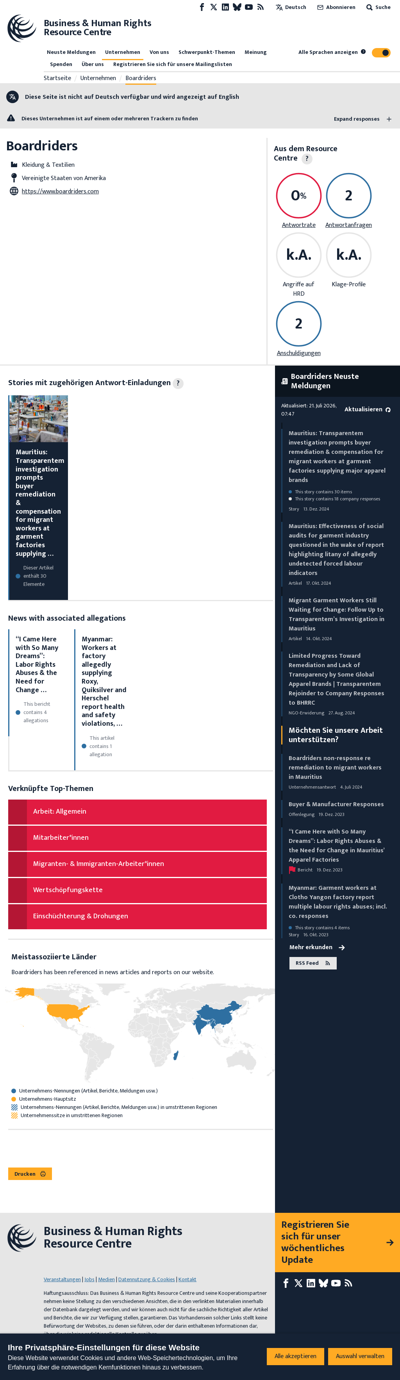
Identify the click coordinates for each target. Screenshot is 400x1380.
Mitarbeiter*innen (61, 838)
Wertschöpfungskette (68, 890)
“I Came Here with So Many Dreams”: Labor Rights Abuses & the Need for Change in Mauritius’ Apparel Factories (336, 846)
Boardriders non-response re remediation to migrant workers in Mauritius (335, 767)
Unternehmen (122, 52)
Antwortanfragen (348, 225)
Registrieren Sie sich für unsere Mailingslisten (172, 64)
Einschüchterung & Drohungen (80, 916)
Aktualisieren (368, 409)
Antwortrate (299, 225)
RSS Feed (313, 963)
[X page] (213, 7)
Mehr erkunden (317, 947)
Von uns (159, 52)
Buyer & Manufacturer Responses (336, 804)
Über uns (93, 64)
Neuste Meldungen (71, 52)
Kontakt (187, 1279)
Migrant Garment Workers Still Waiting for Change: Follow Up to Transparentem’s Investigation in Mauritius (336, 614)
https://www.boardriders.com (60, 191)
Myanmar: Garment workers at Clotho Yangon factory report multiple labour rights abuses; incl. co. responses (338, 902)
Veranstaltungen (62, 1279)
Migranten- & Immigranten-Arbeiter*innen (98, 864)
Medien (106, 1279)
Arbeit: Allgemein (59, 812)
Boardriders (140, 78)
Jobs (89, 1279)
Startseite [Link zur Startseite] (57, 78)
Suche (378, 7)
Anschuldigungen (299, 353)
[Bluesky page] (237, 7)
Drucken (30, 1173)
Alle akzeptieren (295, 1356)
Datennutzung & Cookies (146, 1279)
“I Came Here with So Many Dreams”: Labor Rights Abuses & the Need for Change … (37, 665)
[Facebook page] (202, 7)
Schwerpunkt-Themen (207, 52)
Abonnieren (335, 7)
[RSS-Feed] (260, 7)
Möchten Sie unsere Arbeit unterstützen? (336, 735)
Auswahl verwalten (360, 1356)
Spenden (61, 64)
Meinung (256, 52)
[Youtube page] (249, 7)
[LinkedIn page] (225, 7)
